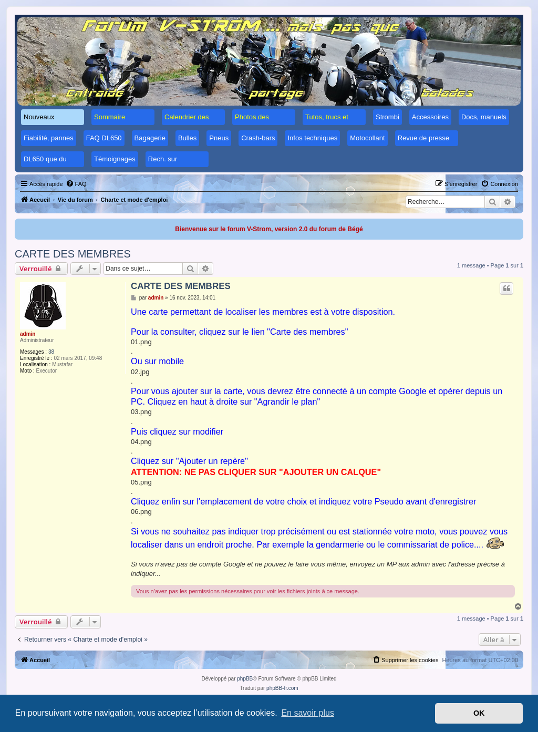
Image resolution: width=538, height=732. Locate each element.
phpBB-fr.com (282, 688)
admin (27, 334)
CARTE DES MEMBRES (73, 254)
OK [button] (479, 713)
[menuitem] (76, 184)
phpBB (245, 679)
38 (51, 352)
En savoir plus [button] (307, 712)
